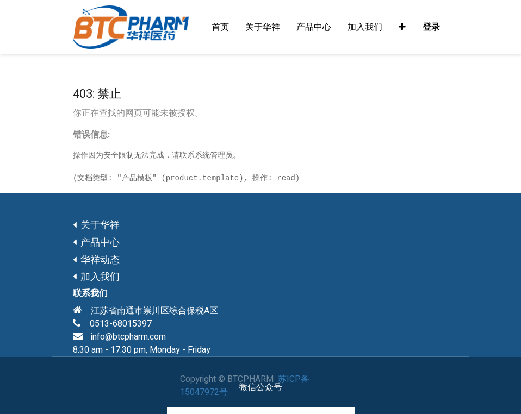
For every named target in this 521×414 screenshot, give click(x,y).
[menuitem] (220, 27)
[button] (402, 27)
